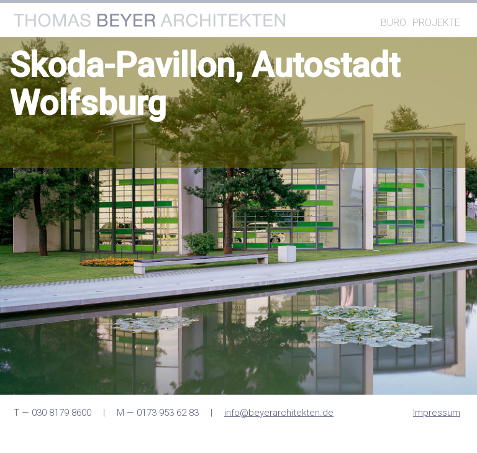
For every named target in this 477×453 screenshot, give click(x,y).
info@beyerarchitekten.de (279, 412)
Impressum (436, 412)
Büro (393, 23)
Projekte (436, 23)
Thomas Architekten (149, 20)
